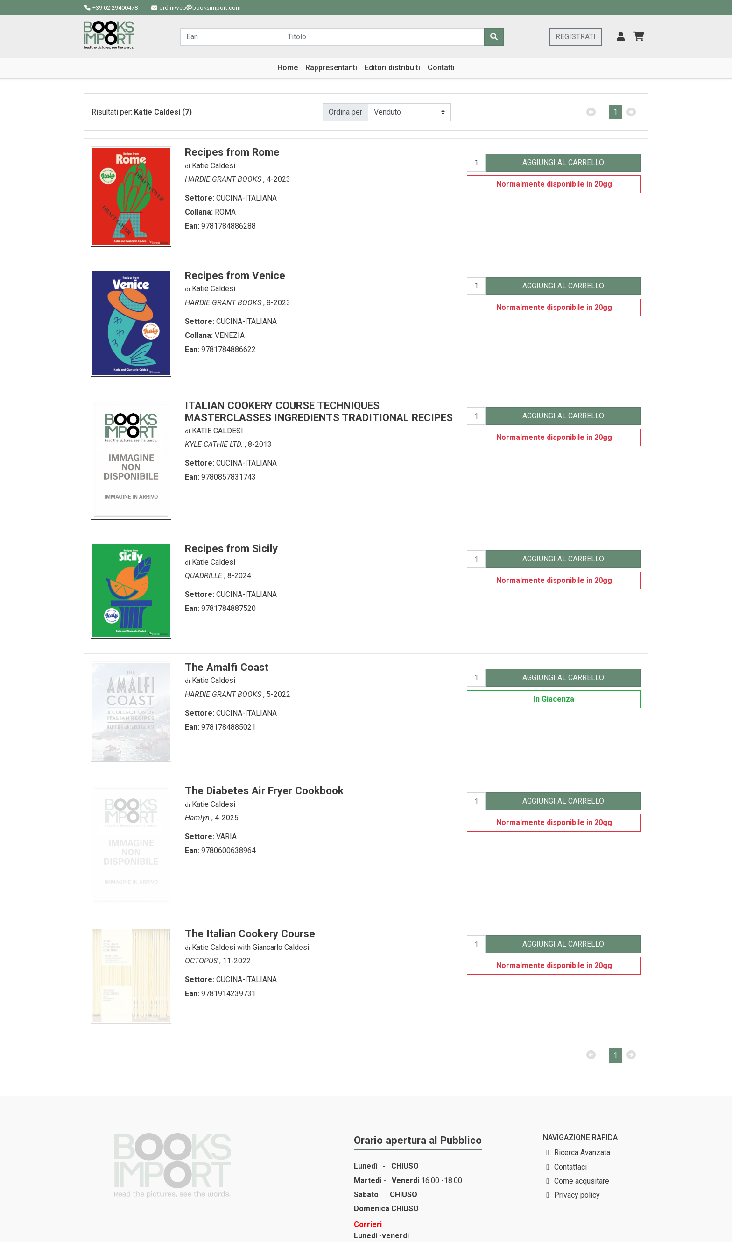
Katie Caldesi (213, 165)
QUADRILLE (204, 575)
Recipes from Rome (232, 152)
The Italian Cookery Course (250, 933)
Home (287, 67)
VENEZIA (230, 335)
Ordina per (345, 112)
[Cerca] (494, 37)
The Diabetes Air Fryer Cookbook (264, 790)
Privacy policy (577, 1195)
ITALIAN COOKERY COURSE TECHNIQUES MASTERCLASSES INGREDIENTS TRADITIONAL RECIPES (319, 411)
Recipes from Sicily (231, 548)
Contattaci (570, 1167)
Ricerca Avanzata (582, 1152)
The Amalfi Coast (226, 667)
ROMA (225, 212)
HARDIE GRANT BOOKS (224, 179)
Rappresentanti (331, 67)
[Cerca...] (231, 37)
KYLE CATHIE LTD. (215, 444)
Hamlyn (198, 817)
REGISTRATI (576, 36)
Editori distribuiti (392, 67)
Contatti (441, 67)
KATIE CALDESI (217, 430)
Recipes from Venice (235, 275)
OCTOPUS (202, 960)
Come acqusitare (581, 1181)
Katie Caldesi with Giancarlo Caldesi (250, 947)
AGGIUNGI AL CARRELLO (563, 162)
